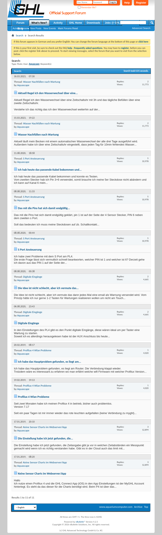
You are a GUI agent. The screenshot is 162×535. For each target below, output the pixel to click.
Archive (138, 506)
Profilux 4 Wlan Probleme (37, 350)
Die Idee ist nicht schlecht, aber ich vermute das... (48, 288)
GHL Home (75, 22)
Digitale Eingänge (32, 276)
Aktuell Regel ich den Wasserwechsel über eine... (48, 93)
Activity (58, 22)
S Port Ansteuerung (34, 158)
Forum (20, 22)
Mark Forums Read (68, 28)
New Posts (35, 28)
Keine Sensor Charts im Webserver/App (45, 427)
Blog (20, 28)
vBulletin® (80, 521)
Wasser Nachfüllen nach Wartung (41, 81)
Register (141, 2)
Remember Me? (87, 7)
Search (19, 35)
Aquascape (23, 85)
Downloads (93, 22)
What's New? (39, 22)
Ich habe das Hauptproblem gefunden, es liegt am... (49, 362)
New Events (49, 28)
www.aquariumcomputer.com (115, 506)
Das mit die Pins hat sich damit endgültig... (44, 208)
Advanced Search (141, 28)
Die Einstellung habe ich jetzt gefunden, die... (45, 438)
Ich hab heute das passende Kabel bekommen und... (50, 169)
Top (146, 506)
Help (127, 2)
